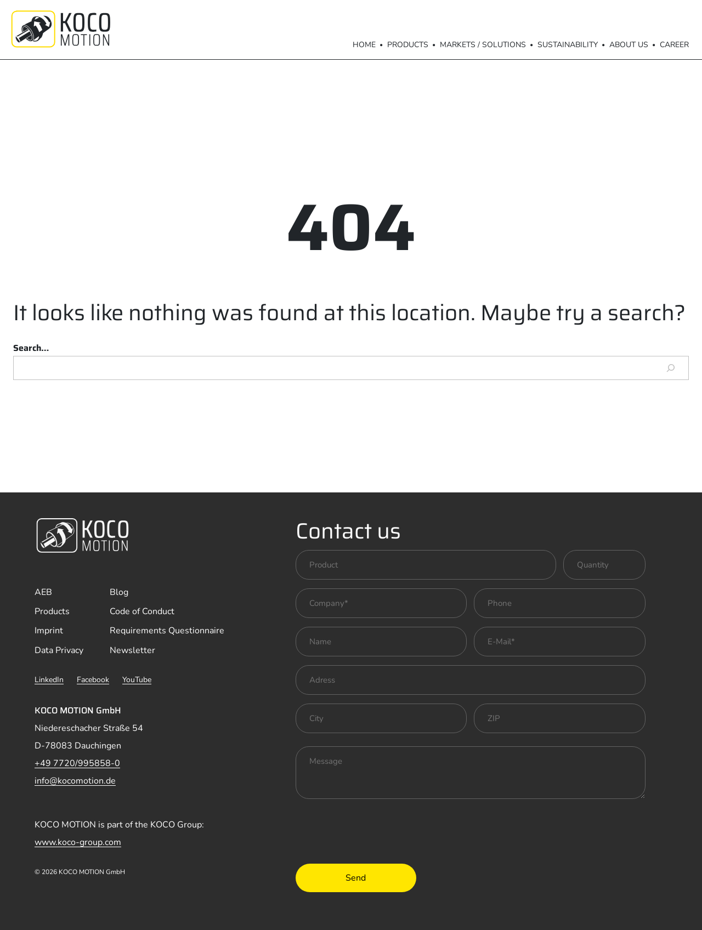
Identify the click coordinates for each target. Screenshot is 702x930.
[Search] (670, 368)
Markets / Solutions (483, 44)
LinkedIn (49, 679)
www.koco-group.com (78, 842)
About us (628, 44)
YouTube (136, 679)
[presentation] (379, 829)
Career (674, 44)
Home (364, 44)
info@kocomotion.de (75, 781)
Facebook (93, 679)
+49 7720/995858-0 (77, 763)
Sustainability (567, 44)
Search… (31, 348)
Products (407, 44)
